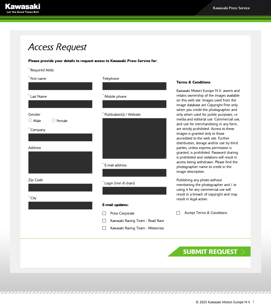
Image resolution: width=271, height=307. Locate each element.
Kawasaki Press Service (231, 8)
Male (37, 120)
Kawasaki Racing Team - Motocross (137, 228)
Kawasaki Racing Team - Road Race (137, 220)
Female (62, 120)
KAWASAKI (56, 8)
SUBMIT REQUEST (210, 252)
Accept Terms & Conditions (205, 212)
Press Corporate (122, 213)
